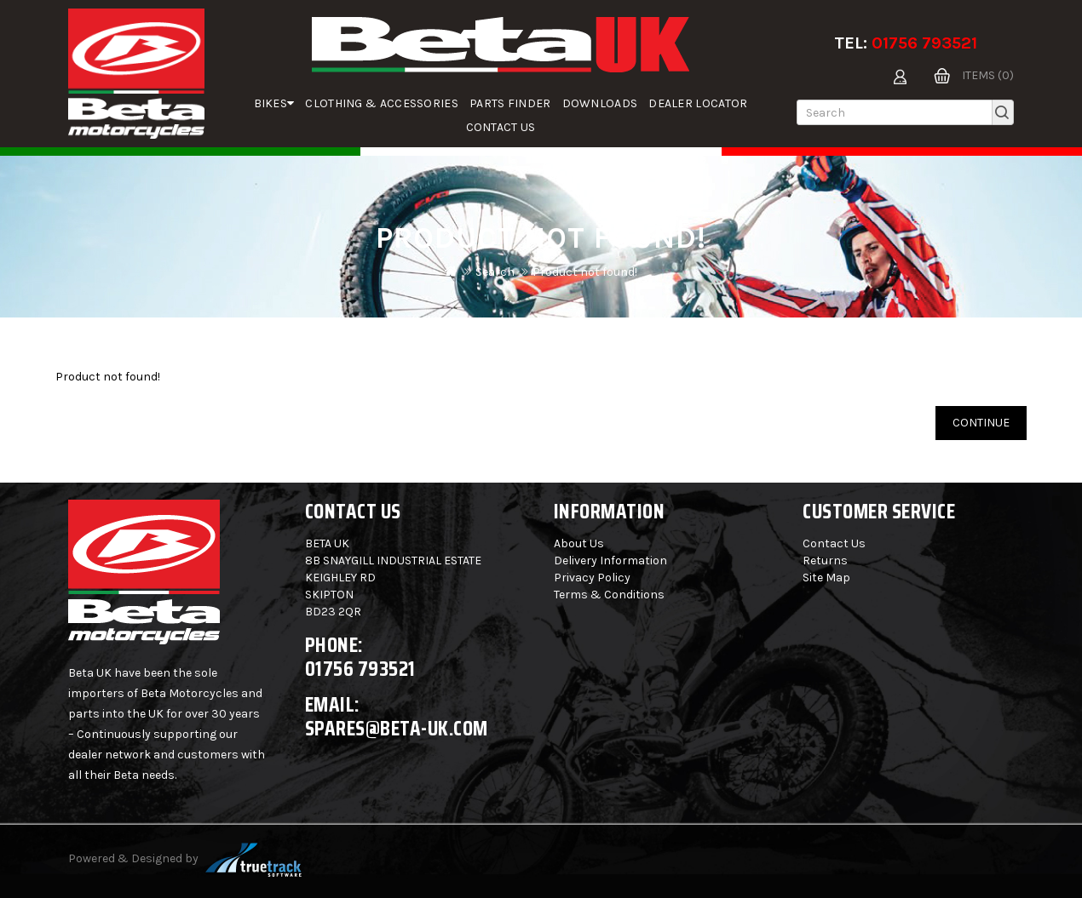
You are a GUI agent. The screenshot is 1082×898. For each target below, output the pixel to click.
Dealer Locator (697, 103)
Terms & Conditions (609, 594)
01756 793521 (924, 43)
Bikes (274, 103)
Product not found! (584, 272)
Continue (981, 422)
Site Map (826, 577)
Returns (825, 560)
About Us (579, 543)
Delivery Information (610, 560)
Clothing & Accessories (381, 103)
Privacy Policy (592, 577)
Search (495, 272)
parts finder (510, 103)
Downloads (600, 103)
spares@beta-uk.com (396, 728)
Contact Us (501, 127)
